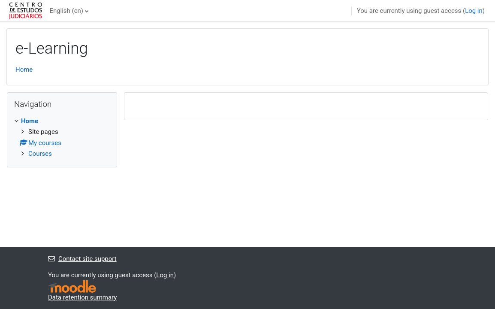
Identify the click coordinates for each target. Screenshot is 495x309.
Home (24, 69)
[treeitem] (62, 137)
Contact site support (82, 259)
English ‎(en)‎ (66, 11)
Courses (40, 154)
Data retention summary (82, 297)
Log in (474, 11)
